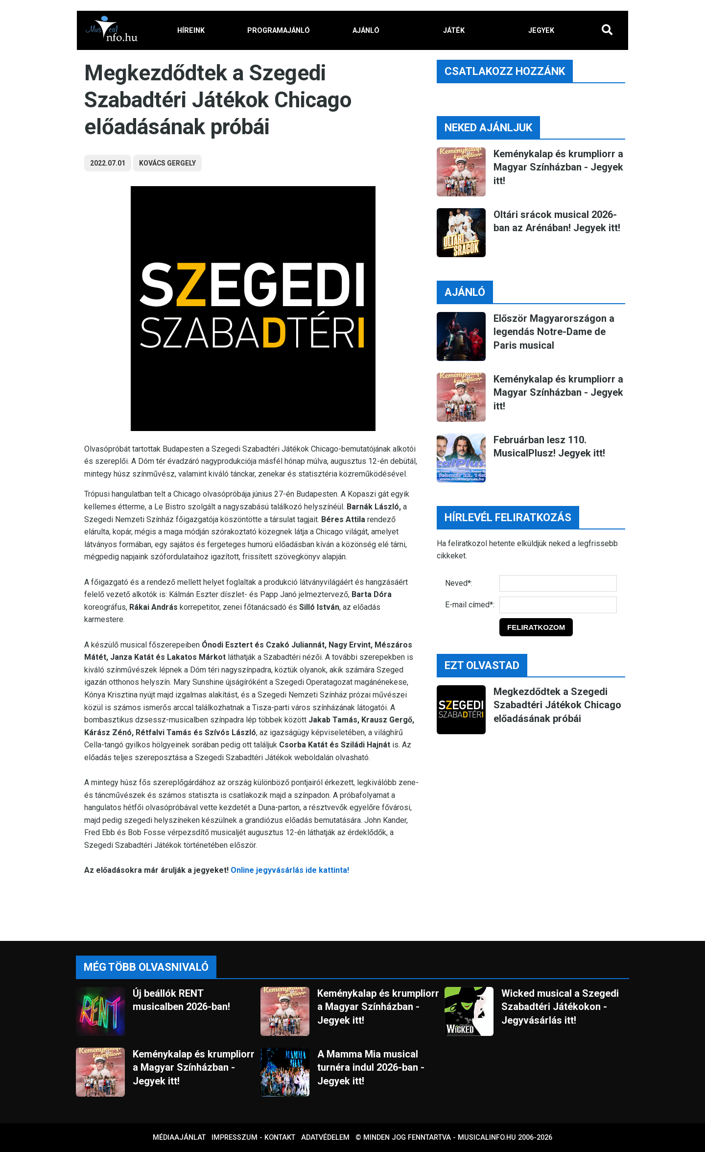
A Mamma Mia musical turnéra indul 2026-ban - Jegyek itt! (370, 1067)
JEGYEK (541, 30)
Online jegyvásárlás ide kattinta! (290, 870)
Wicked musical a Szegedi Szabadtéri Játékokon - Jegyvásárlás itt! (560, 1006)
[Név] (558, 583)
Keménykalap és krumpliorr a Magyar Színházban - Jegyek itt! (558, 167)
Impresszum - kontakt (253, 1137)
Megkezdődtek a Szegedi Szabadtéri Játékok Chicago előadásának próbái (557, 705)
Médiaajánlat (179, 1137)
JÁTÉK (454, 30)
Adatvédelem (325, 1137)
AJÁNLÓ (365, 30)
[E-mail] (558, 605)
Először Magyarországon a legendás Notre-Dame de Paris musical (554, 331)
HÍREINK (191, 30)
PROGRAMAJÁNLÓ (278, 30)
